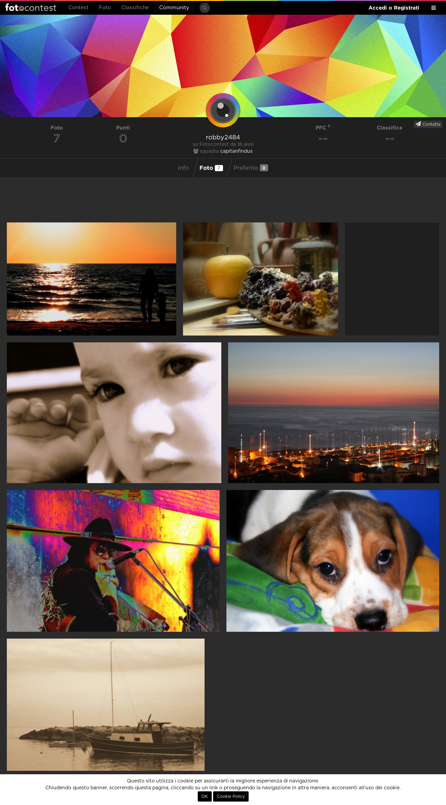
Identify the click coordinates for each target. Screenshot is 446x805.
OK (204, 796)
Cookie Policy (231, 796)
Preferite (251, 167)
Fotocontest (30, 7)
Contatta (428, 124)
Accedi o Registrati (393, 8)
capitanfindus (236, 151)
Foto (105, 7)
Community (174, 7)
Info (183, 168)
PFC (323, 128)
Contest (78, 7)
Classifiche (135, 7)
